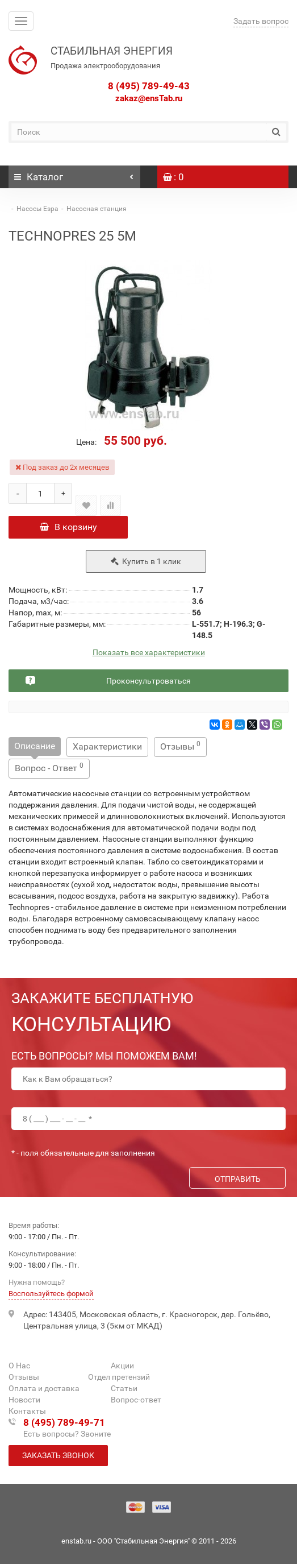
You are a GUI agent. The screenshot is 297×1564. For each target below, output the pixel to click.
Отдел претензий (119, 1376)
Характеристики (107, 746)
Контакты (27, 1411)
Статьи (124, 1388)
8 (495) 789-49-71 (64, 1422)
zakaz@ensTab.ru (148, 98)
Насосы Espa (37, 209)
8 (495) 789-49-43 (149, 86)
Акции (122, 1365)
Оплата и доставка (44, 1388)
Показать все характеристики (149, 652)
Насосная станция (96, 209)
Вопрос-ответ (136, 1399)
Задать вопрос (260, 21)
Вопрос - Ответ (49, 767)
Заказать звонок (58, 1455)
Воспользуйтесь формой (51, 1293)
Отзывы (180, 746)
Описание (34, 745)
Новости (24, 1399)
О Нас (19, 1365)
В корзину (68, 527)
